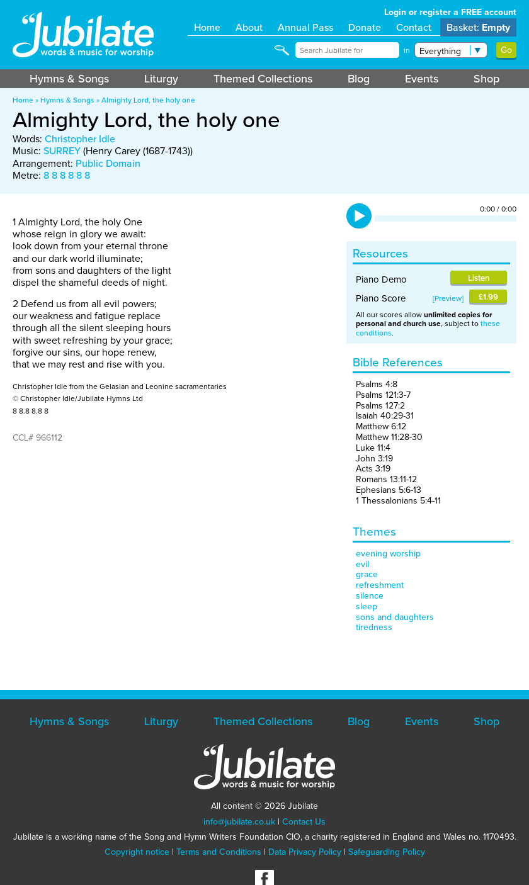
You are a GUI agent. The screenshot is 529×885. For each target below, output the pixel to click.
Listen (478, 278)
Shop (486, 78)
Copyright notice (137, 852)
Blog (359, 78)
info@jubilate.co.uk (239, 821)
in (407, 50)
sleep (366, 606)
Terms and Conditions (218, 852)
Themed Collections (262, 78)
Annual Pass (305, 27)
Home (207, 27)
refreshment (380, 585)
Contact (413, 27)
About (249, 27)
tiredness (374, 627)
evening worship (388, 553)
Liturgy (161, 78)
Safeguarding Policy (386, 852)
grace (367, 574)
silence (370, 595)
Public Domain (108, 163)
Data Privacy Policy (304, 852)
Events (421, 78)
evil (362, 564)
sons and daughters (395, 617)
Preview (448, 298)
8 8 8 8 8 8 (66, 175)
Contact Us (304, 821)
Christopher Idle (80, 139)
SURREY (62, 151)
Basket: (478, 27)
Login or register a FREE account (450, 12)
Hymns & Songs (69, 78)
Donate (364, 27)
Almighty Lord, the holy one (148, 100)
